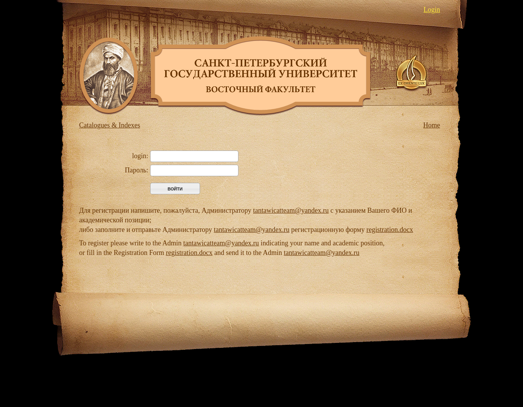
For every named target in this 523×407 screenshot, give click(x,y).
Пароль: (136, 170)
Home (431, 125)
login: (140, 156)
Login (432, 9)
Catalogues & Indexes (109, 125)
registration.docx (389, 229)
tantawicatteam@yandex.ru (291, 210)
